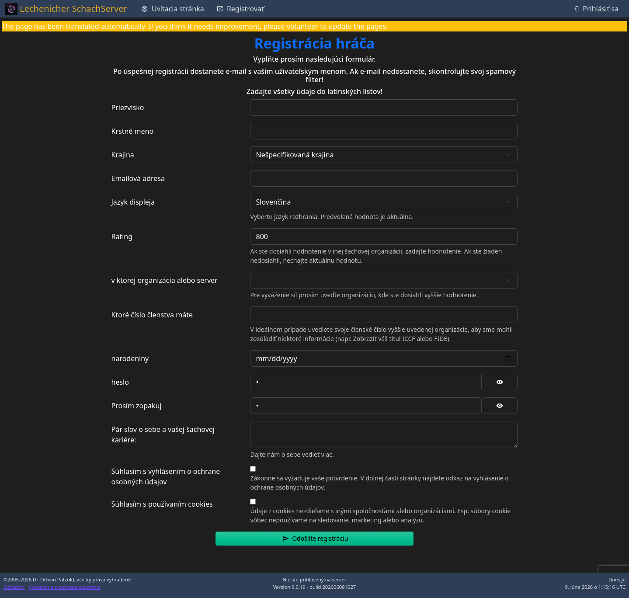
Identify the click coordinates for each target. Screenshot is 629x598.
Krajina (122, 155)
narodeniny (130, 358)
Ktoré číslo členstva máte (152, 315)
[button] (314, 539)
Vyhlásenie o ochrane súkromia (65, 587)
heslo (120, 382)
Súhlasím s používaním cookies (162, 504)
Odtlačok (14, 587)
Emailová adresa (138, 178)
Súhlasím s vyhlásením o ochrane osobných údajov (165, 476)
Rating (122, 236)
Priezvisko (127, 107)
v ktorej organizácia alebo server (164, 280)
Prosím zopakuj (136, 405)
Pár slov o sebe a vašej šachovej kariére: (163, 434)
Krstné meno (132, 131)
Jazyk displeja (133, 202)
